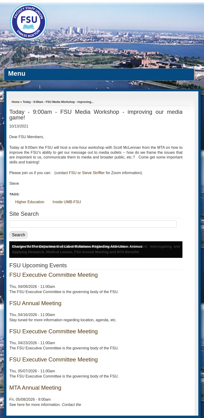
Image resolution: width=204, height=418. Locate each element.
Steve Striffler (93, 173)
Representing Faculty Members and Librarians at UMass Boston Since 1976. (85, 58)
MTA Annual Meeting (35, 387)
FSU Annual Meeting (35, 303)
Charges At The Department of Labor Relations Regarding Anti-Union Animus (77, 246)
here (21, 405)
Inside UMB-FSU (67, 202)
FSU (73, 173)
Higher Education (29, 202)
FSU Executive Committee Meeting (53, 275)
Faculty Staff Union (38, 49)
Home (15, 102)
